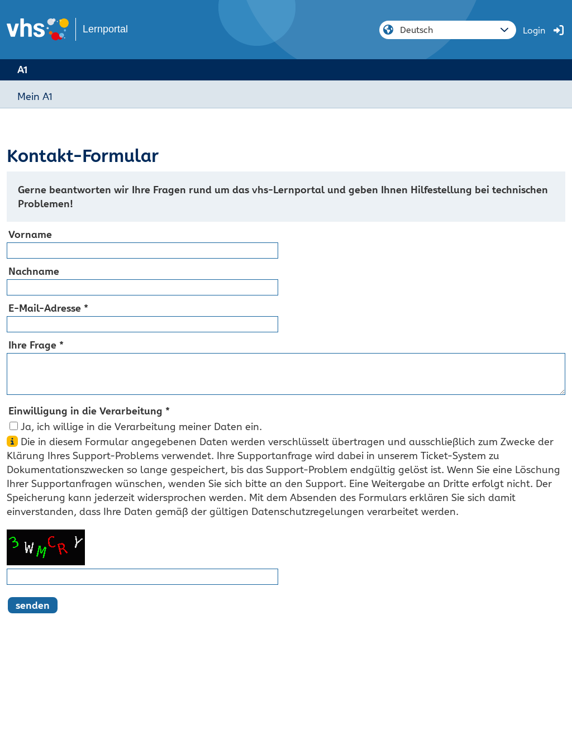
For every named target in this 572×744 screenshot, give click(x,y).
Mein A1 (35, 96)
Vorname (30, 234)
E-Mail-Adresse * (48, 308)
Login (534, 30)
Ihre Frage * (36, 345)
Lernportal (105, 29)
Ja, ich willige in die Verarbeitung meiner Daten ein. (141, 426)
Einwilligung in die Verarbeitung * (89, 411)
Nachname (33, 271)
